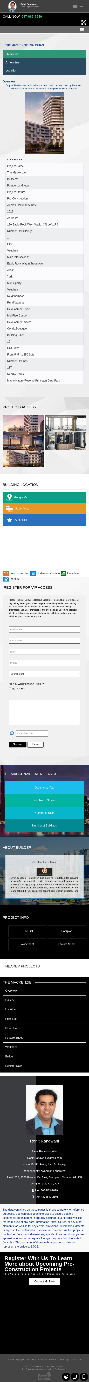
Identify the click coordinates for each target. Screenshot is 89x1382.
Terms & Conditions (47, 1359)
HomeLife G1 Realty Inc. (44, 1164)
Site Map (76, 1359)
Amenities (12, 62)
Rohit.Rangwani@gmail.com (44, 1158)
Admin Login (14, 1359)
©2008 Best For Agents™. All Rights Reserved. (45, 1366)
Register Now (13, 1065)
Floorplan (66, 931)
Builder (9, 1056)
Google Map (16, 497)
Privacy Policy (29, 1359)
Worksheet (27, 944)
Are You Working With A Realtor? (26, 683)
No (13, 688)
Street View (17, 508)
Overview (12, 54)
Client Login (64, 1359)
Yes (23, 688)
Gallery (9, 1000)
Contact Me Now (44, 1281)
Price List (27, 931)
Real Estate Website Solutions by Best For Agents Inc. (44, 1369)
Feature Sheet (66, 944)
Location (11, 70)
